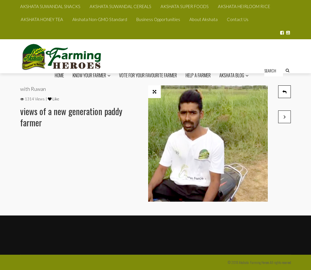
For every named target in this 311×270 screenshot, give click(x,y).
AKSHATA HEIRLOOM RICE (244, 6)
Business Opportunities (158, 19)
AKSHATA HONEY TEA (42, 19)
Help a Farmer (198, 75)
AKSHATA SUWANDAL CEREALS (120, 6)
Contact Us (237, 19)
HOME (59, 75)
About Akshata (203, 19)
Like (53, 99)
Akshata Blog (233, 75)
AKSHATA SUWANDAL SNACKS (50, 6)
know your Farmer (91, 75)
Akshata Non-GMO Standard (99, 19)
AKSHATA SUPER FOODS (185, 6)
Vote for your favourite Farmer (148, 75)
